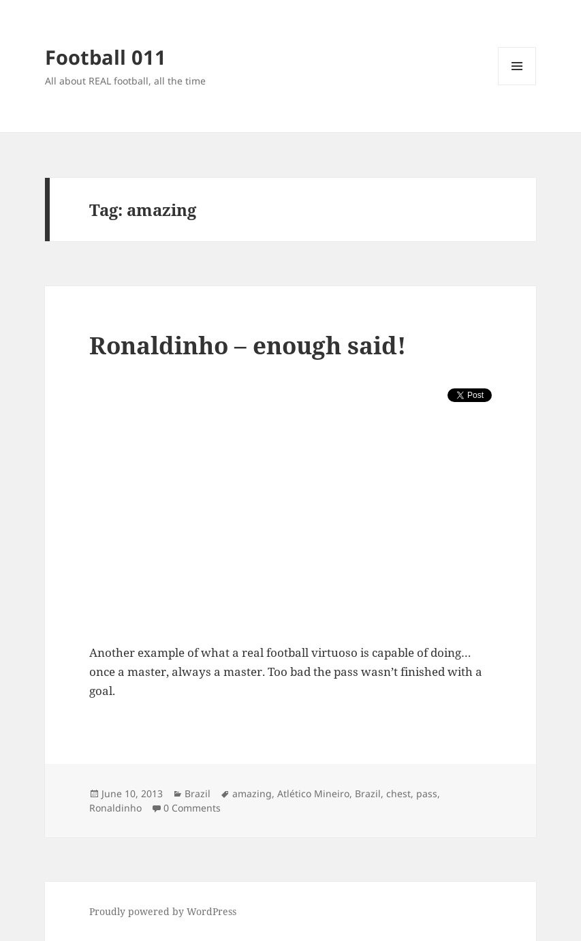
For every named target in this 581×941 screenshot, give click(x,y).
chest (398, 793)
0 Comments (192, 807)
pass (426, 793)
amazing (252, 793)
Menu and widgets (517, 84)
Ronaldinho (115, 807)
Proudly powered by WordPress (162, 911)
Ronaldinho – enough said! (247, 345)
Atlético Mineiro (313, 793)
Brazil (197, 793)
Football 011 (105, 57)
